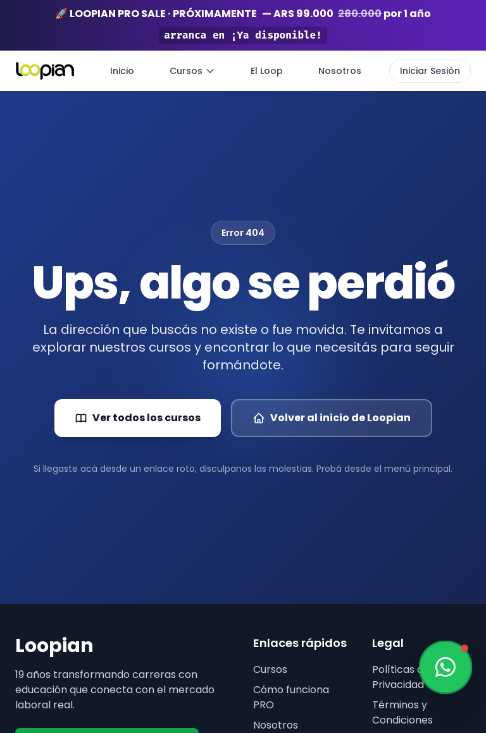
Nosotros (339, 71)
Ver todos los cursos (138, 417)
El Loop (267, 71)
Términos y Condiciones (402, 712)
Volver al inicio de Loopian (331, 417)
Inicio (122, 71)
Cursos (192, 71)
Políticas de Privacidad (401, 677)
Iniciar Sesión (430, 71)
